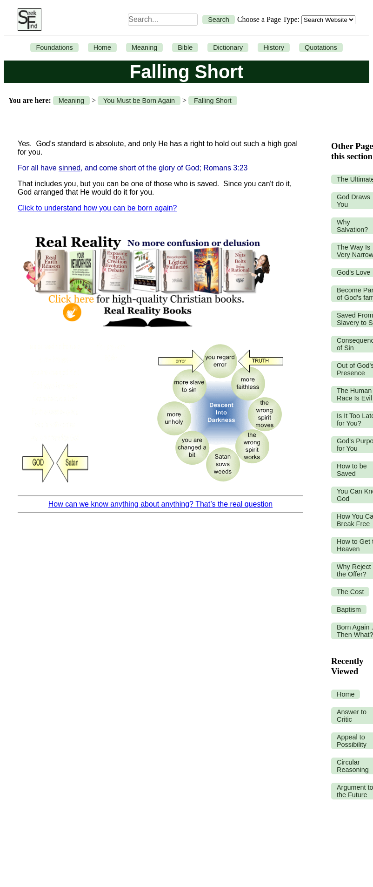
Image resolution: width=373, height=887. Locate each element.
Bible (185, 47)
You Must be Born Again (139, 100)
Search (218, 19)
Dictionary (228, 47)
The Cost (350, 592)
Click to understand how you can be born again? (97, 208)
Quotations (321, 47)
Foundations (54, 47)
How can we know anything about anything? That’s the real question (160, 504)
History (273, 47)
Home (102, 47)
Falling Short (213, 100)
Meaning (144, 47)
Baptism (349, 609)
